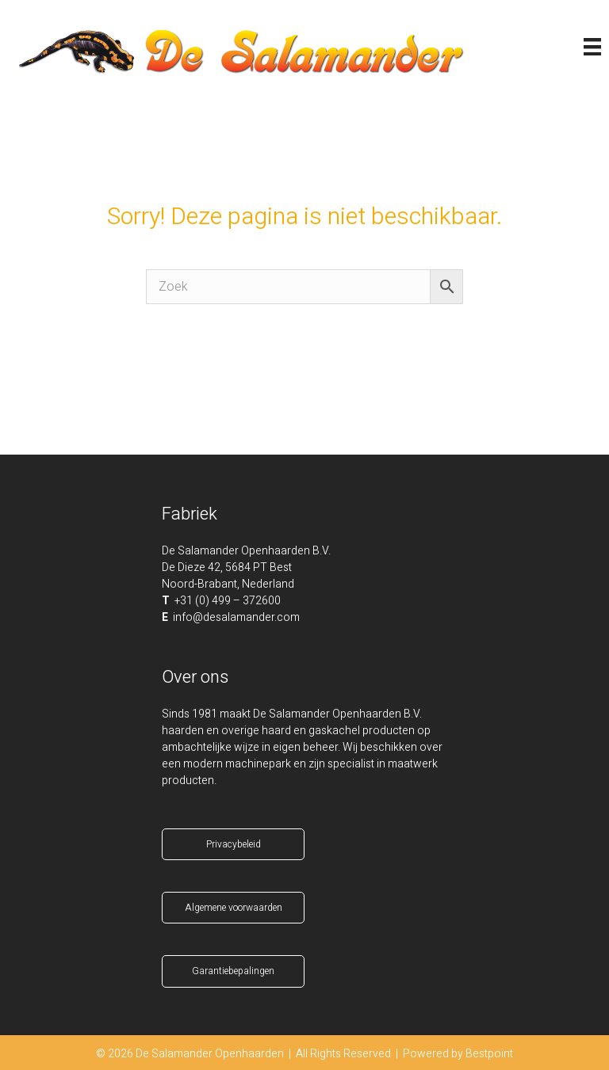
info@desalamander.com (236, 617)
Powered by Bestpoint (458, 1053)
